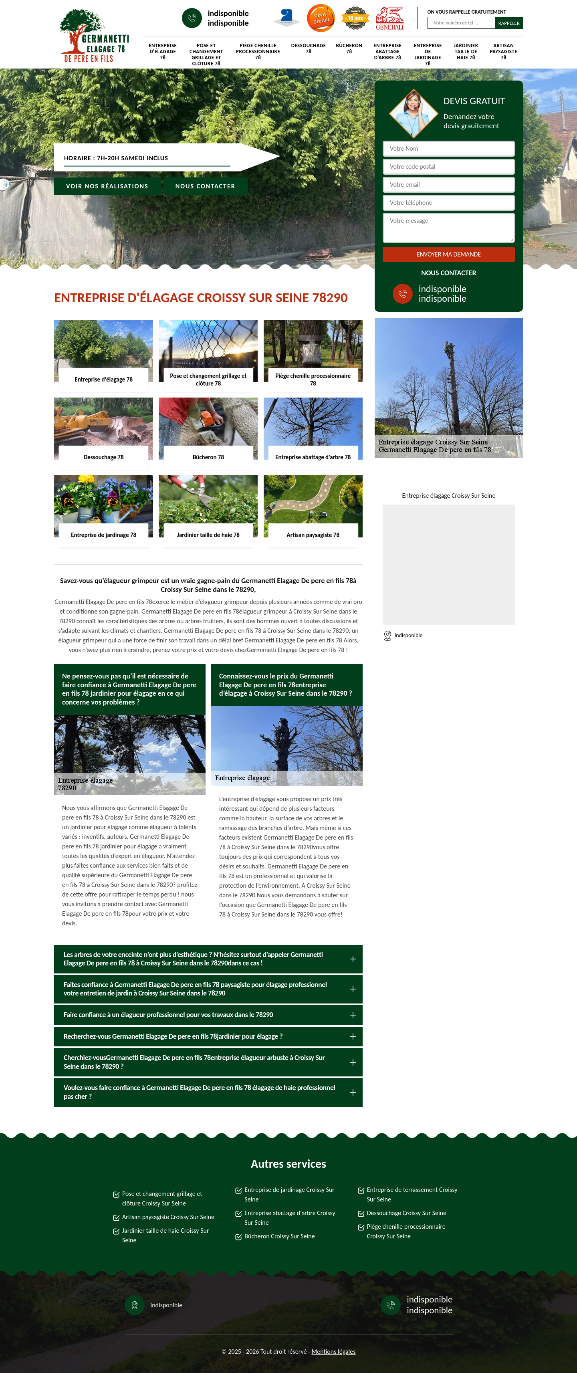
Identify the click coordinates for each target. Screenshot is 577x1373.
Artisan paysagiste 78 (503, 51)
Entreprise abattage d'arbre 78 (387, 51)
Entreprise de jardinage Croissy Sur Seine (289, 1194)
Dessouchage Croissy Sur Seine (406, 1213)
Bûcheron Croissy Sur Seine (279, 1236)
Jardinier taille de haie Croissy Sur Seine (165, 1235)
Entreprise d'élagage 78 (163, 51)
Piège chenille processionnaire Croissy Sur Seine (406, 1231)
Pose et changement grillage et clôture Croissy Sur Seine (162, 1198)
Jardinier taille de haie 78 (466, 51)
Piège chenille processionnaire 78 (258, 51)
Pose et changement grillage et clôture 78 (206, 52)
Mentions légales (334, 1351)
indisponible (228, 13)
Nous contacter (206, 186)
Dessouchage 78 (308, 48)
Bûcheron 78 (349, 48)
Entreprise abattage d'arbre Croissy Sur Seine (289, 1217)
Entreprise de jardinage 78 (428, 52)
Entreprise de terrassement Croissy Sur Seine (412, 1194)
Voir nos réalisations (107, 186)
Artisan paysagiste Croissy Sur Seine (168, 1217)
